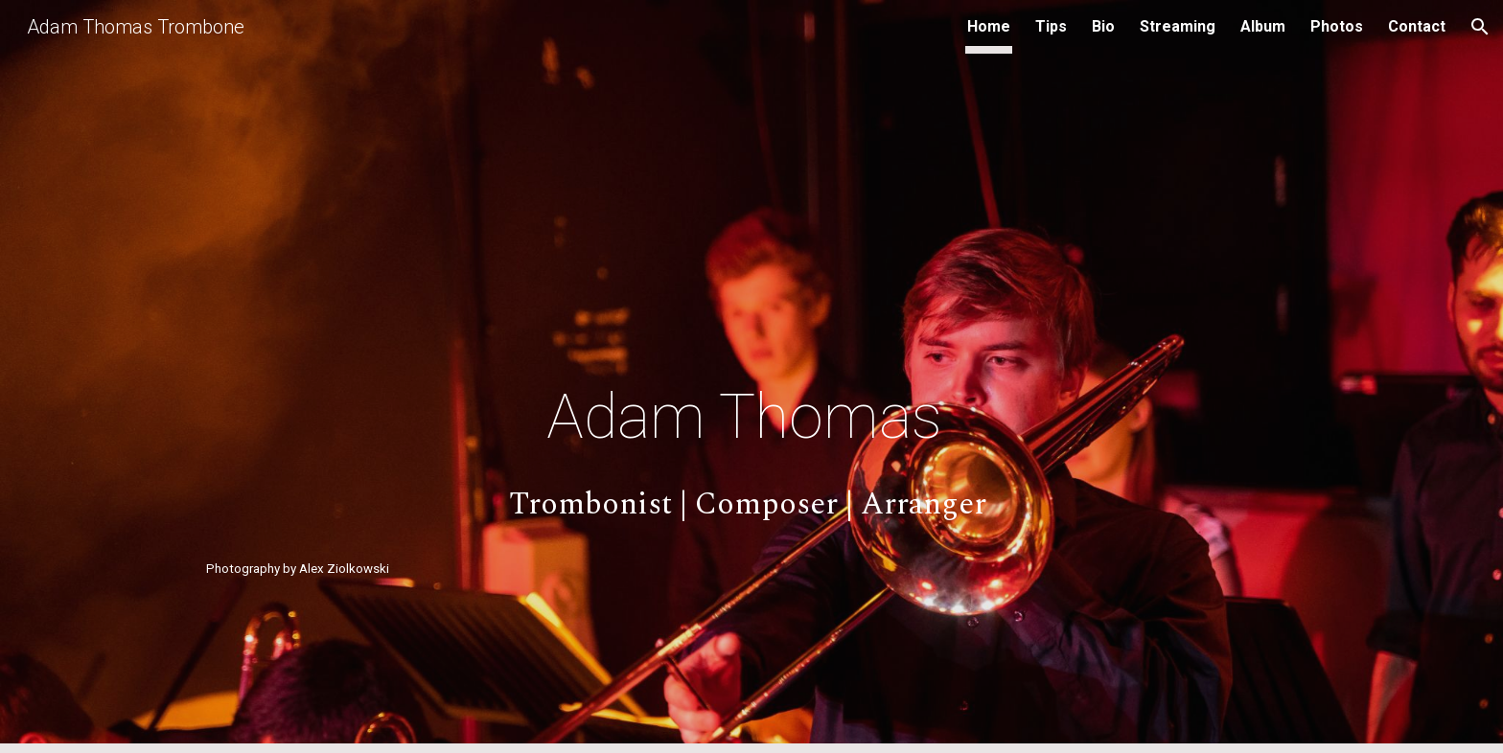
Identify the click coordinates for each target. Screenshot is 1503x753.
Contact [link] (1416, 26)
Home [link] (988, 26)
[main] (751, 418)
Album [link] (1262, 26)
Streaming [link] (1177, 26)
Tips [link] (1051, 26)
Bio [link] (1103, 26)
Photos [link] (1336, 26)
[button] (1480, 27)
